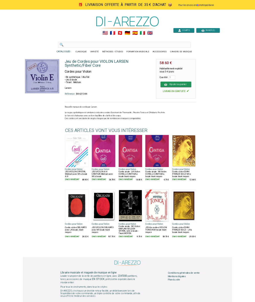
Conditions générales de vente (184, 273)
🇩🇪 (127, 33)
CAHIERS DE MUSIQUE (181, 51)
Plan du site (174, 280)
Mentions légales (177, 276)
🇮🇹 (142, 33)
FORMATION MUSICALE (137, 51)
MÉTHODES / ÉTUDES (112, 51)
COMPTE (184, 30)
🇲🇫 (112, 33)
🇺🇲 (105, 33)
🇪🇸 (135, 33)
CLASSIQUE (81, 51)
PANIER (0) (208, 30)
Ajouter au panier (176, 84)
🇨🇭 (120, 33)
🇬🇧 (150, 33)
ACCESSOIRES (160, 51)
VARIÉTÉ (94, 51)
